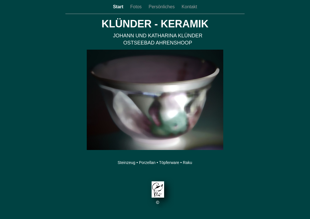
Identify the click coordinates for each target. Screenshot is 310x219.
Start (119, 6)
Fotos (136, 6)
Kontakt (189, 6)
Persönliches (162, 6)
